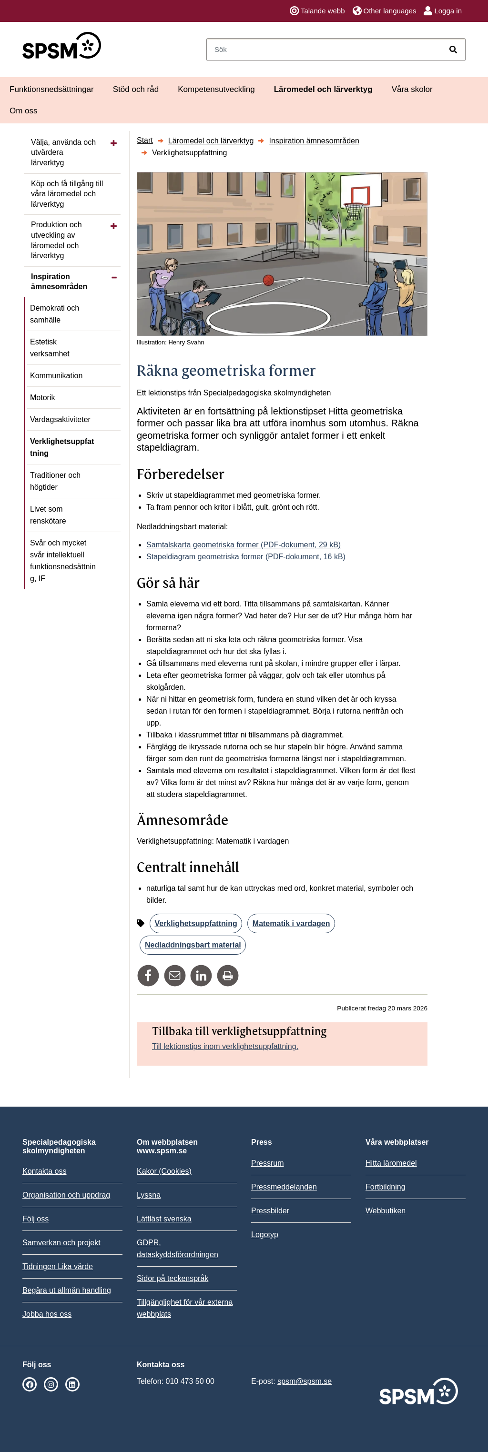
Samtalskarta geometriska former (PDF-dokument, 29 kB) (243, 545)
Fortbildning (386, 1187)
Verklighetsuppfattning (62, 447)
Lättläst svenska (164, 1219)
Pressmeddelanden (284, 1187)
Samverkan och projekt (61, 1243)
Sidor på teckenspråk (172, 1278)
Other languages (385, 11)
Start (145, 140)
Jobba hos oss (46, 1314)
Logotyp (264, 1234)
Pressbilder (270, 1211)
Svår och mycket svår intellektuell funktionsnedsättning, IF (63, 561)
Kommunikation (56, 376)
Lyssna (149, 1195)
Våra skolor (412, 89)
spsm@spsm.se (304, 1381)
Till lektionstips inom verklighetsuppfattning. (225, 1046)
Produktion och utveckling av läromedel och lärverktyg (56, 240)
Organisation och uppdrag (66, 1195)
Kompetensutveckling (216, 89)
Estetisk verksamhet (50, 348)
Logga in (443, 11)
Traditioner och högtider (55, 481)
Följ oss (35, 1219)
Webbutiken (386, 1211)
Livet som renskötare (48, 515)
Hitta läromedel (391, 1163)
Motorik (42, 397)
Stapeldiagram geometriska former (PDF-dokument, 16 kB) (246, 557)
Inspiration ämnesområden (59, 281)
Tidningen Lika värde (57, 1266)
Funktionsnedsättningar (52, 89)
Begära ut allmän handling (66, 1290)
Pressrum (267, 1163)
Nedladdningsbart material (193, 945)
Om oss (24, 110)
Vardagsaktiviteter (60, 419)
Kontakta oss (44, 1171)
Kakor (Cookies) (164, 1171)
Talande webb (317, 11)
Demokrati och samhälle (54, 314)
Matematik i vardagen (291, 923)
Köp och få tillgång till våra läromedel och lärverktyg (67, 194)
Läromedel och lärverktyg (323, 89)
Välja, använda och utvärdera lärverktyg (63, 152)
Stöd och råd (136, 89)
